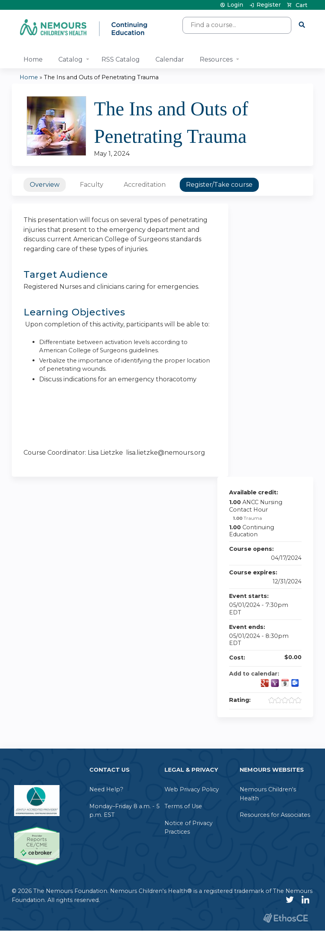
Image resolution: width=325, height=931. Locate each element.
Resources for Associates (275, 814)
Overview (45, 184)
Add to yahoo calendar (275, 683)
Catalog (70, 59)
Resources (216, 59)
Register (268, 5)
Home (33, 59)
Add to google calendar (265, 683)
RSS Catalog (120, 59)
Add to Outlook (295, 683)
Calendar (169, 59)
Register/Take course (219, 184)
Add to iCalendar (285, 683)
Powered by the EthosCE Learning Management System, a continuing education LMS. (285, 918)
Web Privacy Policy (191, 789)
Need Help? (106, 789)
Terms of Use (183, 806)
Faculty (91, 184)
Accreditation (145, 184)
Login (235, 5)
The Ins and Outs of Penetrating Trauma (101, 77)
